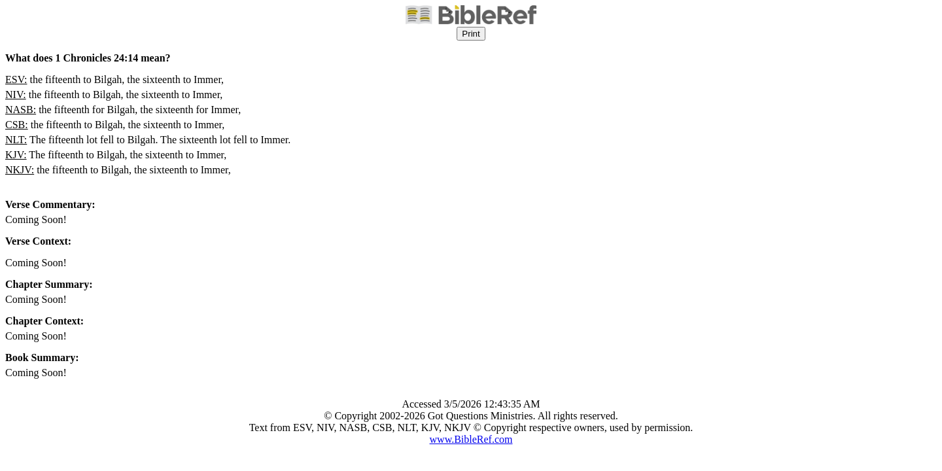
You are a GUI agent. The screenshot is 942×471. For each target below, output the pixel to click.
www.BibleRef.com (471, 439)
